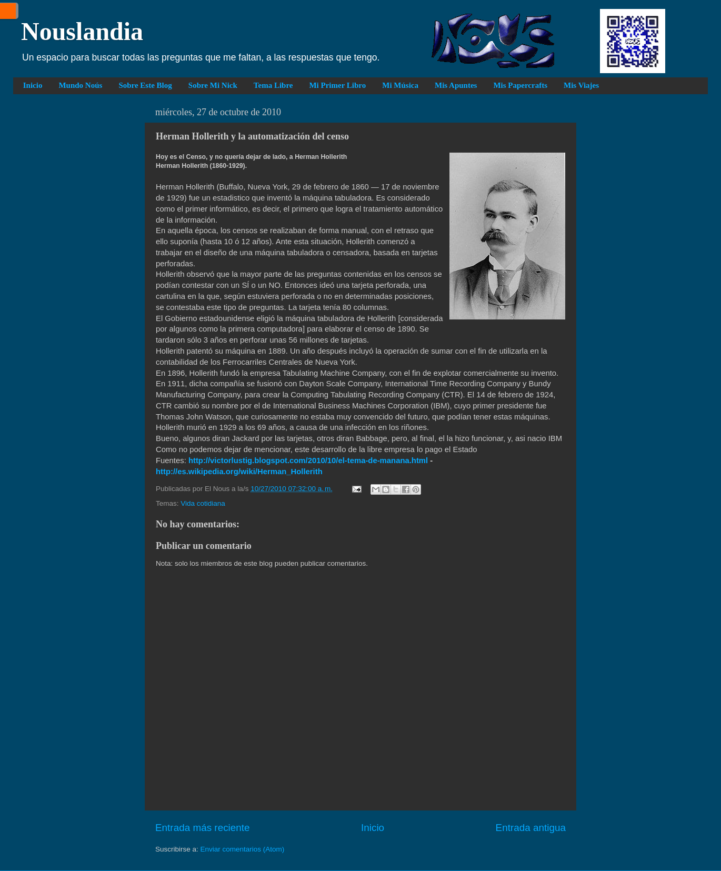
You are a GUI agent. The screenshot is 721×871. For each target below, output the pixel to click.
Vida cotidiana (203, 503)
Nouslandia (82, 31)
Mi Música (400, 85)
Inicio (33, 85)
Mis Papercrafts (520, 85)
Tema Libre (273, 85)
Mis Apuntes (456, 85)
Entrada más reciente (202, 827)
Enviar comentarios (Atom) (243, 849)
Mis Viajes (581, 85)
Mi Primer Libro (337, 85)
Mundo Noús (80, 85)
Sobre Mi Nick (212, 85)
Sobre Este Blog (145, 85)
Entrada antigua (531, 827)
